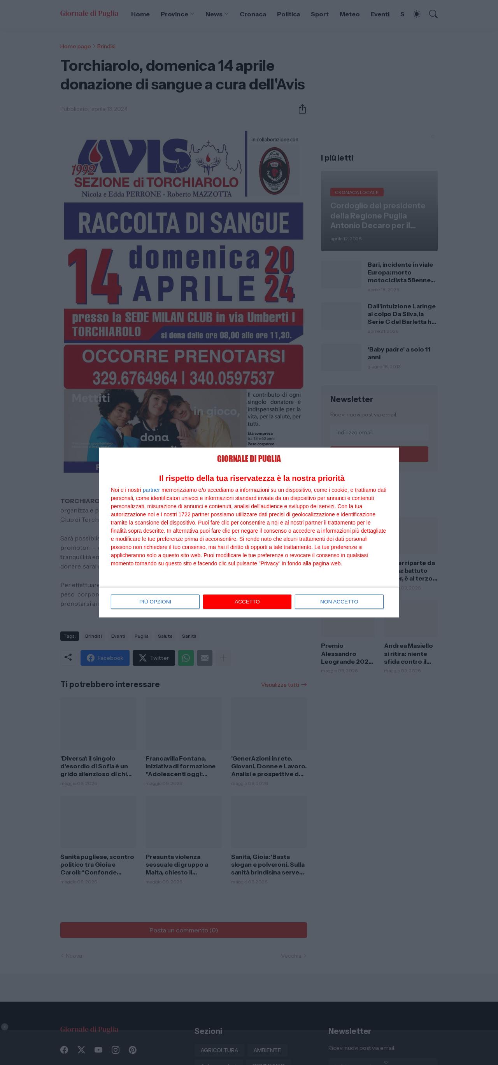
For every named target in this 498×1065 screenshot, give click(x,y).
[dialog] (249, 532)
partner (151, 490)
